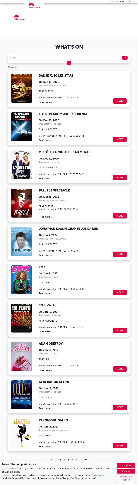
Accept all (126, 465)
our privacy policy (96, 475)
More (120, 101)
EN (130, 2)
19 (86, 460)
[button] (69, 63)
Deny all (126, 471)
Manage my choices (126, 478)
